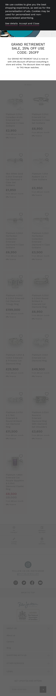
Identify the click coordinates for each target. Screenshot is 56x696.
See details (11, 23)
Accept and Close (29, 23)
